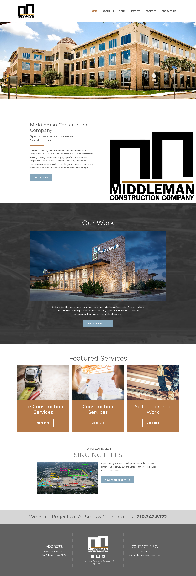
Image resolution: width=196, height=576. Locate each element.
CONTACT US (41, 177)
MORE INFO (43, 423)
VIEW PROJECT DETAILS (118, 480)
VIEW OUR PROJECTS (98, 323)
